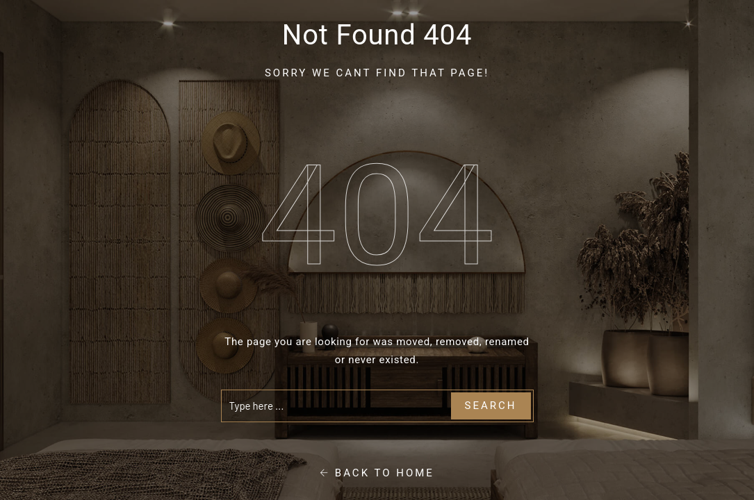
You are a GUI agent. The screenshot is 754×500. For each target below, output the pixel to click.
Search (491, 405)
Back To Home (377, 473)
